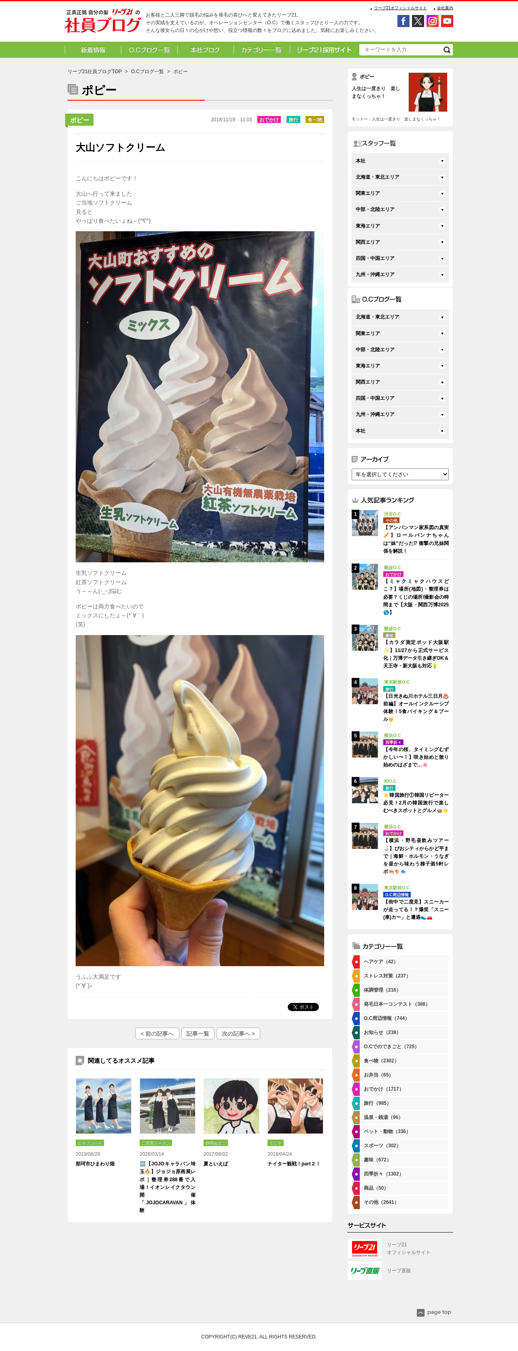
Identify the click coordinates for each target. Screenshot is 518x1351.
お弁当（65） (378, 1075)
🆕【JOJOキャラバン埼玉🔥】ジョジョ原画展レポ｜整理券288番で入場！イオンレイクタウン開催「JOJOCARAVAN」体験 (167, 1187)
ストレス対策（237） (387, 976)
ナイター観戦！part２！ (294, 1164)
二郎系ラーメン (156, 1143)
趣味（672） (377, 1160)
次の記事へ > (238, 1033)
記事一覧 (198, 1033)
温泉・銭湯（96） (383, 1117)
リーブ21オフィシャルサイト (400, 8)
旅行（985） (377, 1103)
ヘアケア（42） (381, 962)
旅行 (293, 119)
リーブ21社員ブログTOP (95, 71)
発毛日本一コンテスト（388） (397, 1004)
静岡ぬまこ (216, 1143)
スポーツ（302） (382, 1145)
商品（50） (376, 1188)
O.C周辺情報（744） (387, 1018)
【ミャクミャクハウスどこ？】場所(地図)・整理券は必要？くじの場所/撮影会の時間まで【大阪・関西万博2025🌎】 (416, 596)
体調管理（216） (382, 990)
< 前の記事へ (157, 1033)
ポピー (79, 120)
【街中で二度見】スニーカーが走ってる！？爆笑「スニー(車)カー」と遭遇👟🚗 (416, 909)
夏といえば (216, 1164)
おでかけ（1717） (384, 1089)
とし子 (276, 1143)
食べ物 (315, 119)
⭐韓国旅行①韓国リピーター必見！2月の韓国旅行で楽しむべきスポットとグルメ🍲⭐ (416, 802)
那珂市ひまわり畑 (95, 1164)
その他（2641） (381, 1202)
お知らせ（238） (382, 1032)
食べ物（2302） (381, 1061)
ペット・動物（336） (387, 1131)
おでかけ (269, 119)
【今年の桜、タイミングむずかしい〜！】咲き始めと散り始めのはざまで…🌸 (416, 757)
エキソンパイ (90, 1143)
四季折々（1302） (384, 1174)
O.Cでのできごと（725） (391, 1046)
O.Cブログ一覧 (147, 71)
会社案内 (445, 8)
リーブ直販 (399, 1270)
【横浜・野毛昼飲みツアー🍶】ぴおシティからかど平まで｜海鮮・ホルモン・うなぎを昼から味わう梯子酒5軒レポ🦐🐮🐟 (416, 856)
